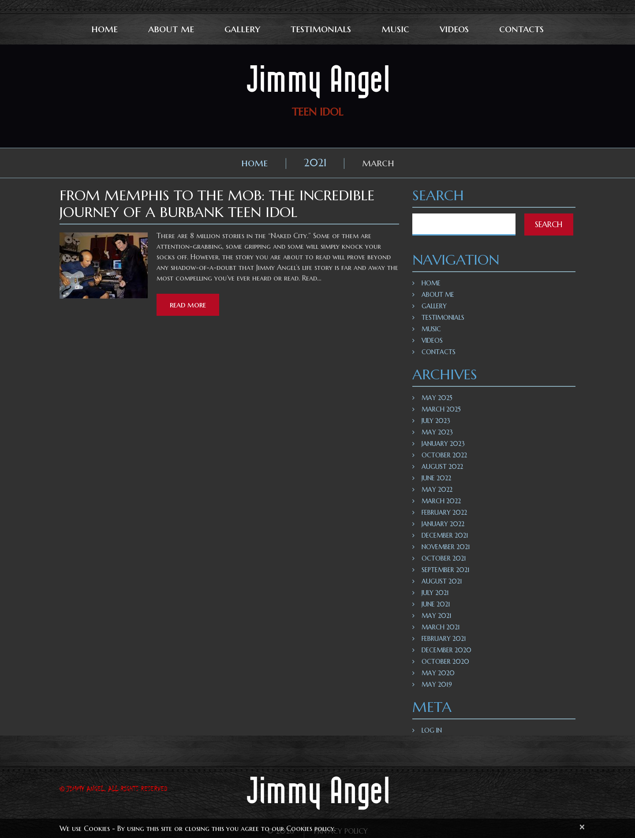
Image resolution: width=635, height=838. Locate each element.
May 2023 (437, 432)
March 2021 (441, 627)
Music (395, 28)
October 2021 (444, 558)
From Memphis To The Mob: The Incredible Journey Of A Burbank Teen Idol (217, 204)
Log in (432, 730)
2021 (315, 162)
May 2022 (437, 490)
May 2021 (437, 616)
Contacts (521, 28)
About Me (171, 28)
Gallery (242, 28)
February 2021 (444, 639)
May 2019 (437, 684)
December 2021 (445, 535)
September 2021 (446, 570)
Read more (188, 304)
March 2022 (441, 501)
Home (104, 28)
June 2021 (436, 604)
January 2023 (443, 444)
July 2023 (436, 421)
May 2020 (438, 673)
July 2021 (435, 593)
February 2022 (444, 512)
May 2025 (437, 398)
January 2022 (443, 524)
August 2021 (442, 581)
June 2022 (436, 478)
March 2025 (441, 409)
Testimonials (321, 28)
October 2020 (445, 662)
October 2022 (444, 455)
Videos (454, 28)
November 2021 (446, 547)
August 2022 (442, 467)
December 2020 (446, 650)
